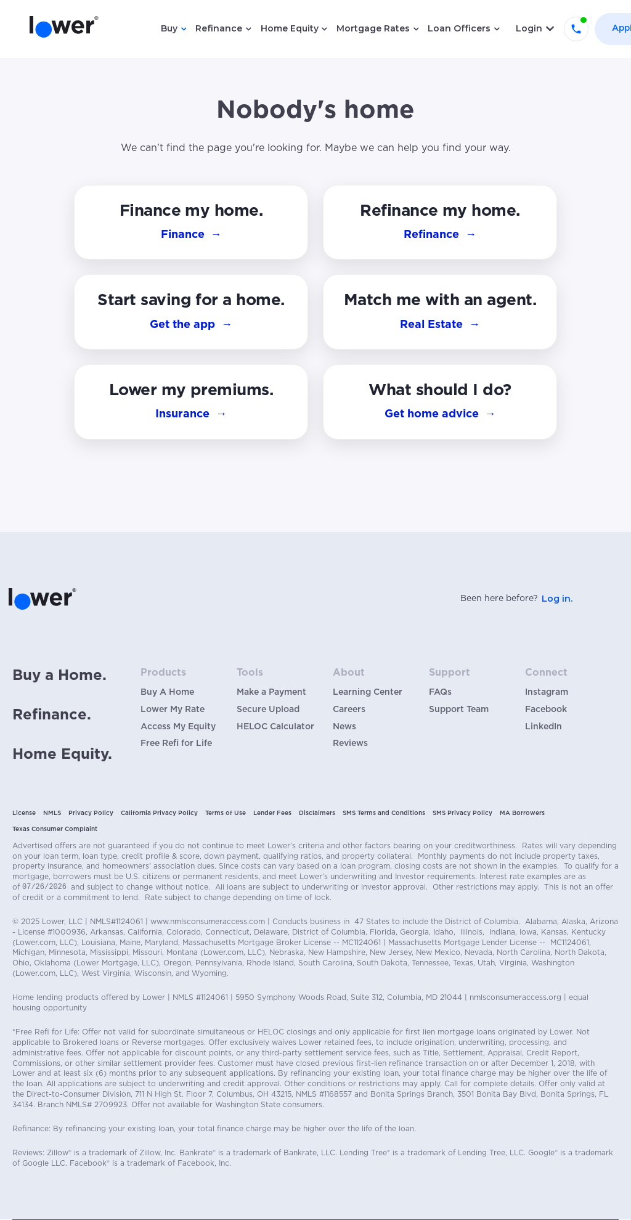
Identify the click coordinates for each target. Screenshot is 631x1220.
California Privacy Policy (159, 813)
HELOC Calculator (275, 727)
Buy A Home (167, 692)
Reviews (350, 743)
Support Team (459, 709)
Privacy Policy (90, 813)
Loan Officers (459, 28)
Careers (349, 709)
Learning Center (367, 692)
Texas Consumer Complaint (54, 829)
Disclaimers (317, 813)
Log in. (557, 598)
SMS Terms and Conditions (384, 813)
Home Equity (290, 28)
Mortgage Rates (373, 28)
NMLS (52, 813)
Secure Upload (268, 709)
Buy (169, 28)
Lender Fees (272, 813)
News (344, 727)
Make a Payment (271, 692)
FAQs (440, 692)
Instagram (546, 692)
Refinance (218, 28)
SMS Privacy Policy (462, 813)
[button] (440, 402)
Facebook (546, 709)
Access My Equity (178, 727)
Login (529, 28)
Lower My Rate (172, 709)
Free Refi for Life (176, 743)
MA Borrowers (522, 813)
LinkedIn (543, 727)
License (24, 813)
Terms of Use (225, 813)
